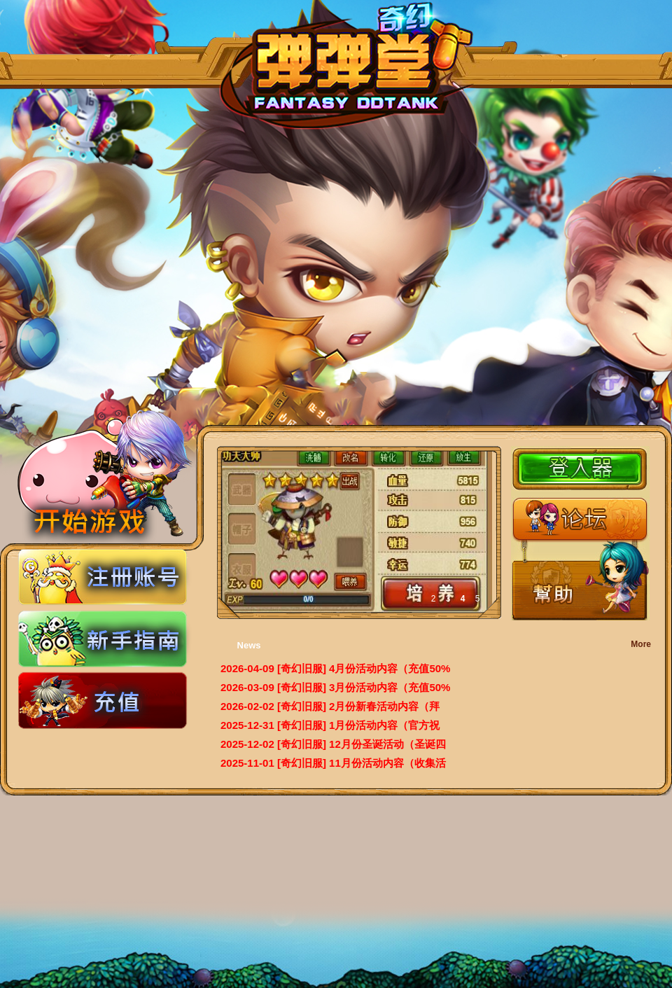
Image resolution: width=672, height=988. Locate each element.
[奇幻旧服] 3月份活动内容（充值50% (364, 687)
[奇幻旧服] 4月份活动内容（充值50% (364, 668)
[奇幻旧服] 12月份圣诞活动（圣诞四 (361, 744)
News (249, 645)
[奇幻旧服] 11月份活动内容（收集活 (361, 763)
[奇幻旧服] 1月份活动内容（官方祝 (358, 725)
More (641, 644)
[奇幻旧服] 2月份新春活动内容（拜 (358, 706)
